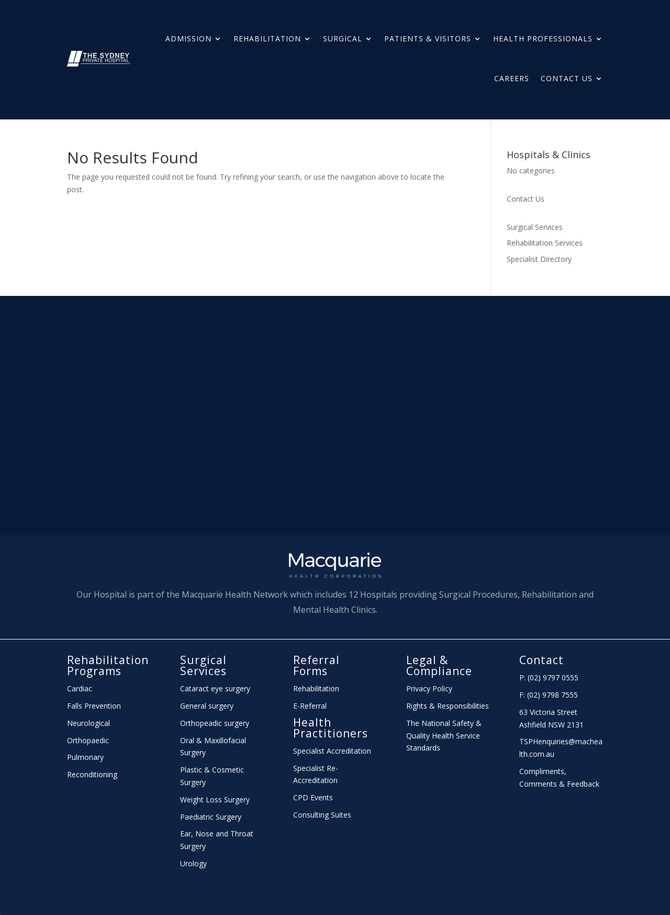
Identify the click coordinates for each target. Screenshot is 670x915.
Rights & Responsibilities (447, 706)
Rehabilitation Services (545, 243)
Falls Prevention (94, 706)
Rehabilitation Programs (108, 665)
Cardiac (79, 688)
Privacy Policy (429, 688)
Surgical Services (535, 227)
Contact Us (567, 78)
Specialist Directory (539, 259)
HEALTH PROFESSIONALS (543, 38)
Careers (511, 78)
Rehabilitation (267, 38)
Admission (188, 38)
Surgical (342, 38)
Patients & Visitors (427, 38)
